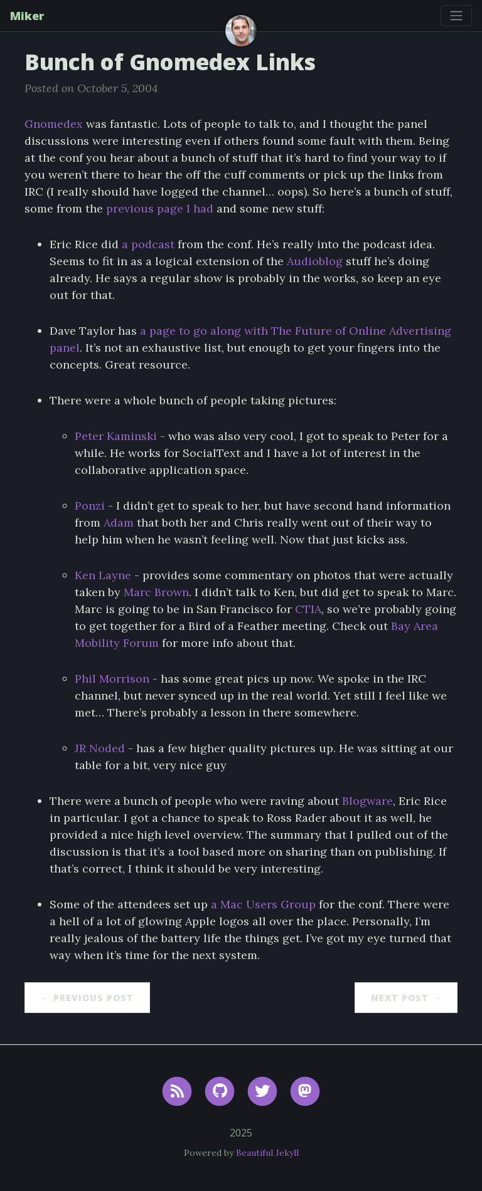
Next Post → (406, 998)
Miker (27, 15)
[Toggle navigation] (456, 15)
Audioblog (315, 261)
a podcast (148, 244)
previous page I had (159, 208)
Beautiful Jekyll (267, 1152)
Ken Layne (103, 575)
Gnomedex (53, 124)
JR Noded (100, 748)
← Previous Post (87, 998)
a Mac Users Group (263, 904)
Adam (119, 522)
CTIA (308, 609)
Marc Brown (156, 592)
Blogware (367, 801)
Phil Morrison (112, 678)
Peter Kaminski (116, 436)
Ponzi (90, 505)
